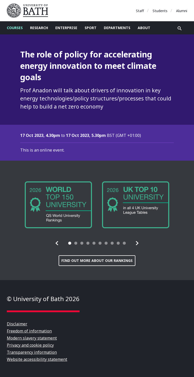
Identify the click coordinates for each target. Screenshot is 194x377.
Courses (15, 27)
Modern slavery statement (32, 338)
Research (39, 27)
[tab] (69, 243)
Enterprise (66, 27)
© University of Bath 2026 (43, 299)
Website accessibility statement (37, 359)
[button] (57, 243)
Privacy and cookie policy (30, 345)
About (144, 27)
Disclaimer (17, 324)
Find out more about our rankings (97, 260)
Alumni (181, 10)
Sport (90, 27)
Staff (140, 10)
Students (160, 10)
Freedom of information (29, 331)
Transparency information (32, 352)
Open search (179, 28)
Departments (117, 27)
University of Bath (29, 11)
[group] (58, 204)
